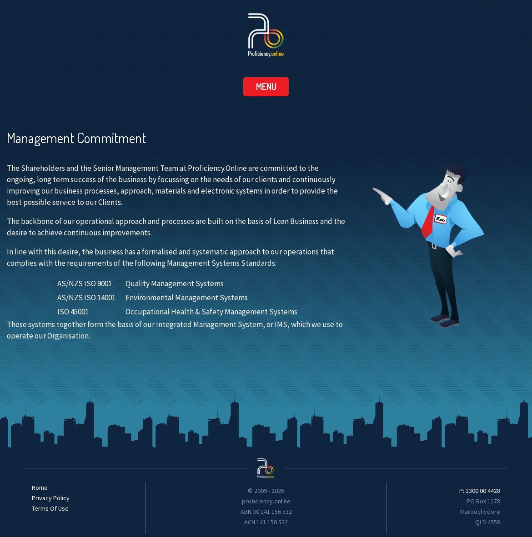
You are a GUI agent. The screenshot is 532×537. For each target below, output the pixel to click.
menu (266, 86)
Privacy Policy (51, 498)
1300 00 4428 (483, 491)
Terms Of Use (50, 508)
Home (40, 487)
